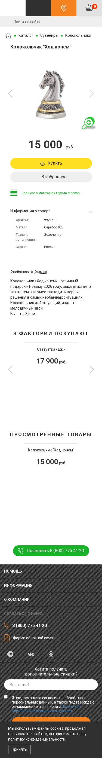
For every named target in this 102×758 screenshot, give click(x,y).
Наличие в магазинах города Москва (50, 193)
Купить (55, 163)
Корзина (94, 6)
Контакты (64, 8)
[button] (10, 93)
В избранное (54, 176)
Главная (8, 35)
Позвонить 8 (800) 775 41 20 (55, 550)
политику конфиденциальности (36, 739)
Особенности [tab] (21, 272)
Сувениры (49, 35)
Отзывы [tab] (41, 272)
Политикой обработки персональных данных (46, 708)
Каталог (25, 35)
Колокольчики (78, 35)
